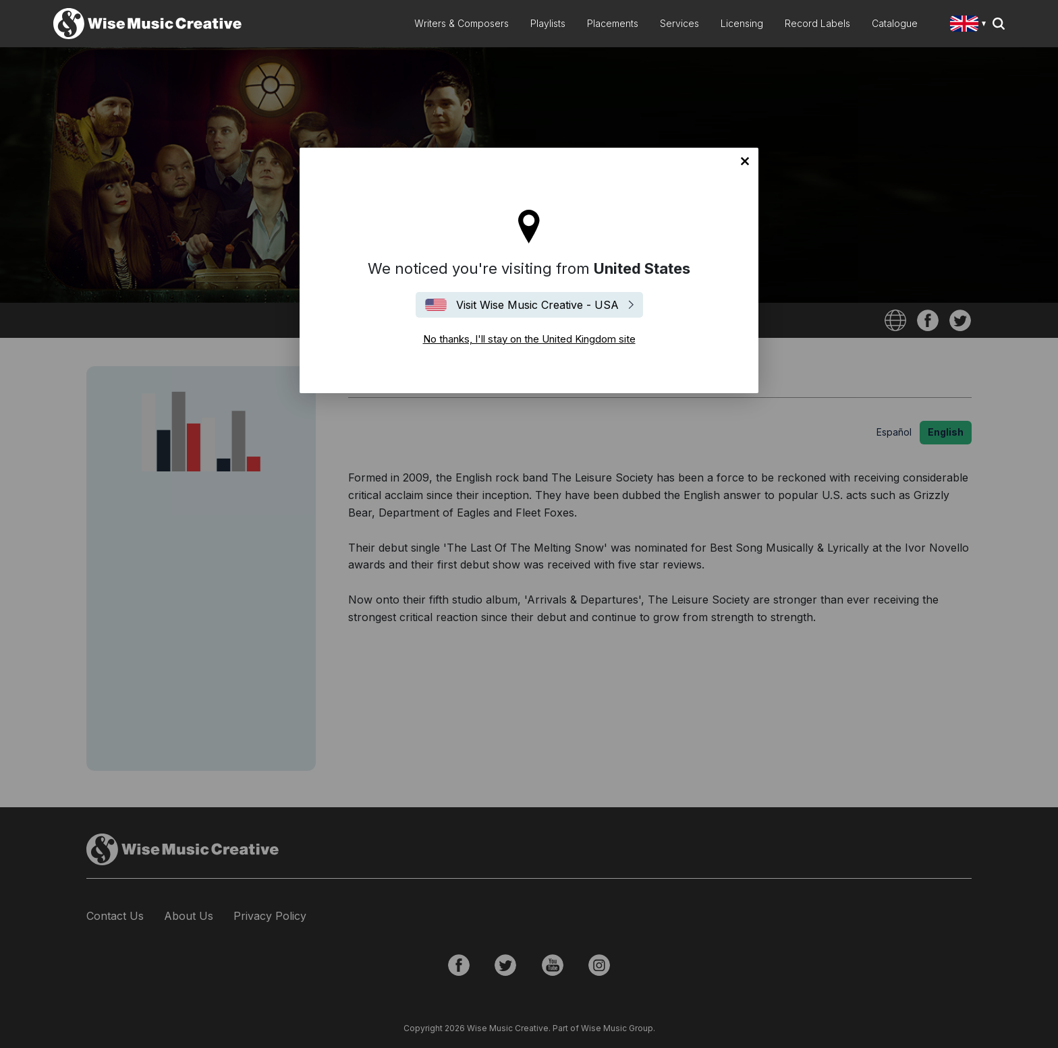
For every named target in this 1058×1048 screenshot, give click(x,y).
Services (679, 23)
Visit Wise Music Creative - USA (537, 305)
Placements (612, 23)
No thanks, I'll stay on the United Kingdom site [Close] (745, 161)
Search (999, 24)
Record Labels (817, 23)
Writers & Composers (461, 23)
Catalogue (895, 23)
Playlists (547, 23)
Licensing (742, 23)
